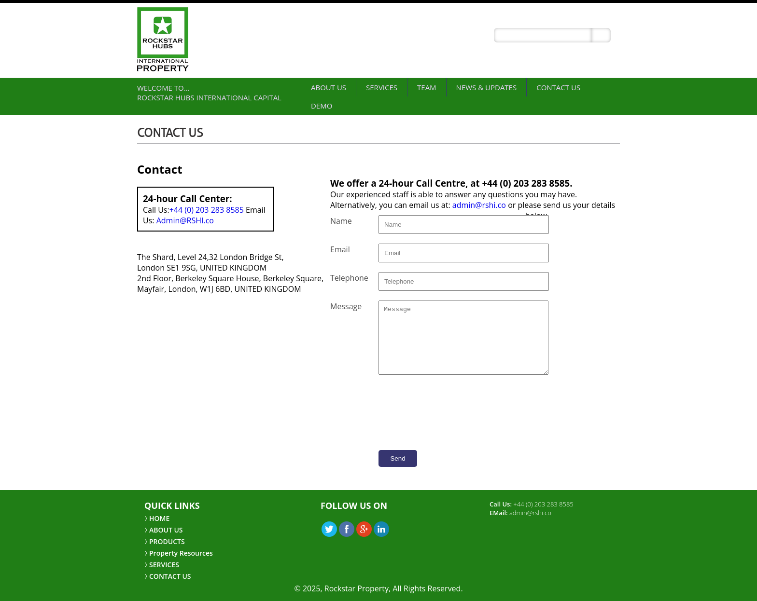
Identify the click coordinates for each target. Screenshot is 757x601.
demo (321, 105)
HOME (159, 518)
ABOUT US (328, 87)
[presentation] (465, 476)
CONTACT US (558, 87)
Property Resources (181, 553)
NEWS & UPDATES (486, 87)
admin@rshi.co (479, 205)
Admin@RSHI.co (185, 220)
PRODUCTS (167, 541)
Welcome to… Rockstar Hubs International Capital (209, 92)
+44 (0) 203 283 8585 (206, 210)
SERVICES (381, 87)
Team (426, 87)
